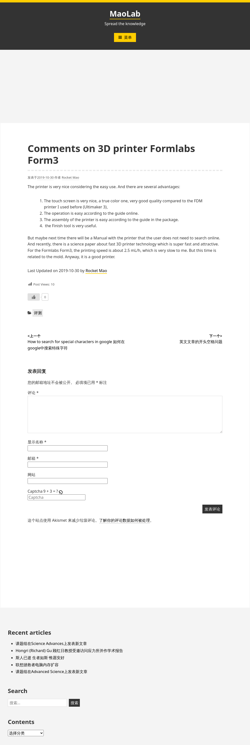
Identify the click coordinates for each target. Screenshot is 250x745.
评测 (38, 313)
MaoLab (125, 13)
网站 (31, 474)
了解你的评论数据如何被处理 (124, 520)
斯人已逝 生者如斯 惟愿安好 (40, 657)
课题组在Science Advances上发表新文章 (51, 643)
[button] (61, 491)
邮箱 (33, 458)
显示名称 (37, 442)
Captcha (35, 491)
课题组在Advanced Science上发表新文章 (51, 671)
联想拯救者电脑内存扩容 (37, 664)
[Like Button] (34, 297)
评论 (33, 392)
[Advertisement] (125, 86)
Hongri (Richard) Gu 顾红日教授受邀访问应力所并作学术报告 (69, 650)
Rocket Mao (70, 177)
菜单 (125, 37)
